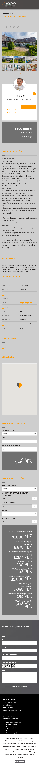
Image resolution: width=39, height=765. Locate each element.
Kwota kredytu (8, 430)
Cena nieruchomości (9, 486)
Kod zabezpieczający (9, 663)
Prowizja (5, 511)
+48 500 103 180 (10, 110)
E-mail (4, 647)
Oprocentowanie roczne (11, 446)
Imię (3, 640)
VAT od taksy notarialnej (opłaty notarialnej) (15, 494)
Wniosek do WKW (8, 503)
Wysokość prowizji (9, 518)
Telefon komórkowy (10, 655)
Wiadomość (6, 670)
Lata (3, 438)
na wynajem (13, 723)
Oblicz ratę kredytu (26, 137)
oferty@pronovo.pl (12, 719)
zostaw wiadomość (28, 107)
